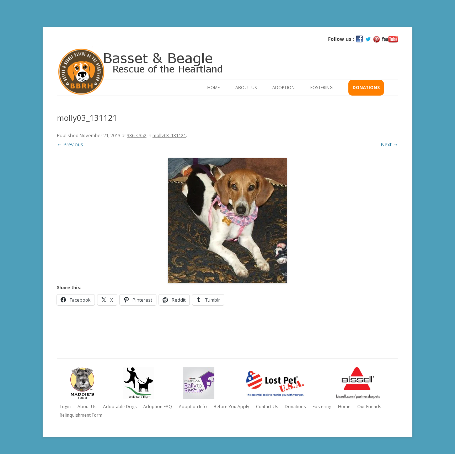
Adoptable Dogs (119, 407)
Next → (389, 144)
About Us (246, 88)
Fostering (321, 88)
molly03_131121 (169, 135)
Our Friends (369, 407)
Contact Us (267, 407)
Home (213, 88)
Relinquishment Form (81, 415)
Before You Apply (231, 407)
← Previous (70, 144)
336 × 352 (136, 135)
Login (65, 407)
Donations (366, 88)
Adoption (283, 88)
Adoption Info (193, 407)
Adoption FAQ (157, 407)
